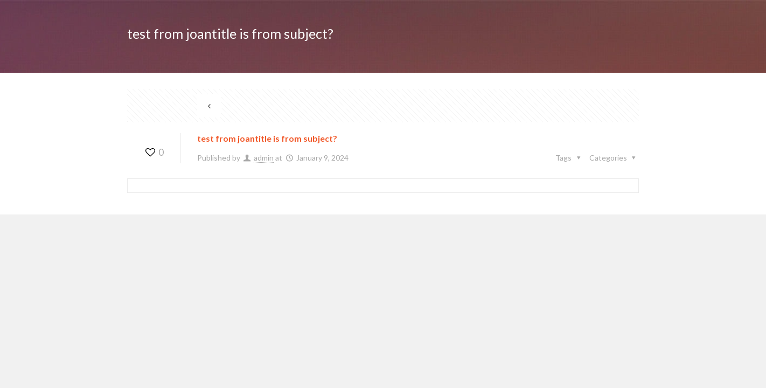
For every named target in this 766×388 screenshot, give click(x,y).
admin (264, 157)
